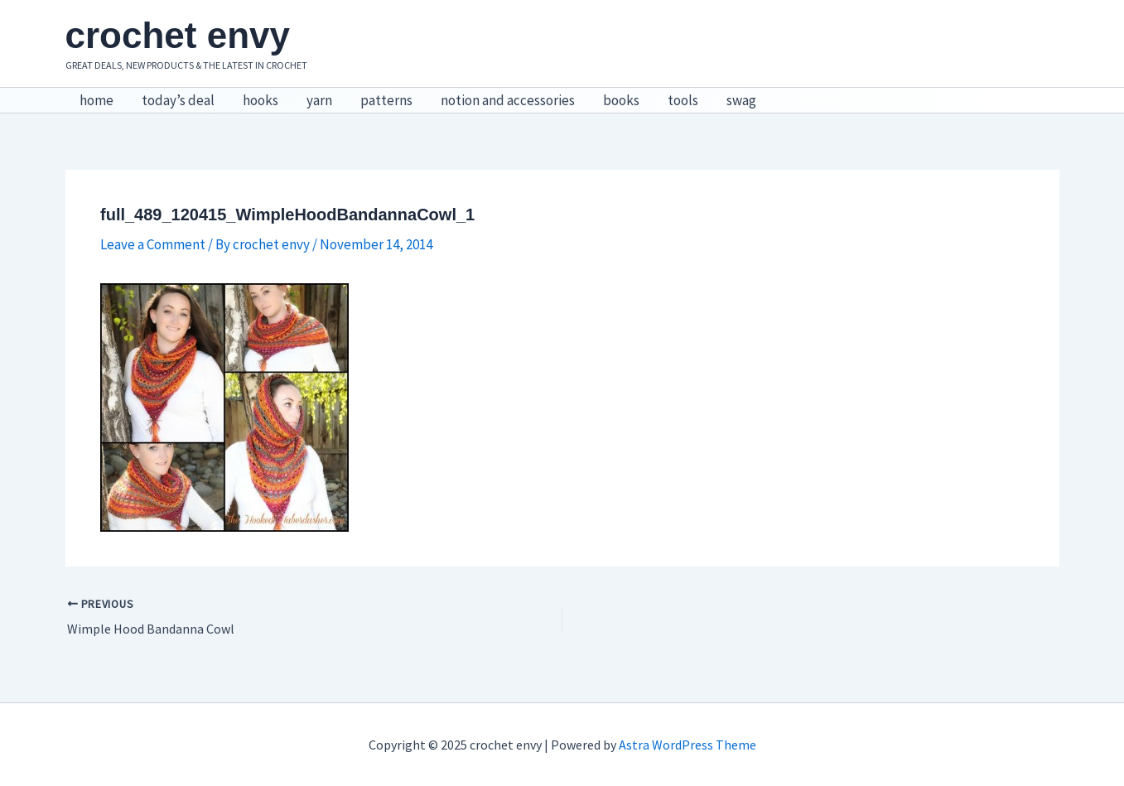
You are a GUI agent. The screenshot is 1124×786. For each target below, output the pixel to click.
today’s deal (178, 100)
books (621, 100)
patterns (386, 100)
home (96, 100)
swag (741, 100)
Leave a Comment (152, 244)
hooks (260, 100)
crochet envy (177, 35)
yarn (319, 100)
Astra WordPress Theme (687, 744)
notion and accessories (508, 100)
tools (683, 100)
